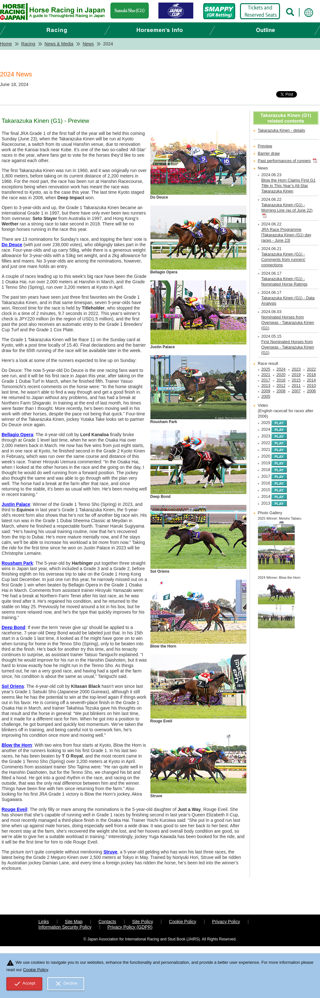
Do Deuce (12, 244)
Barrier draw (269, 153)
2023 (296, 369)
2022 (311, 369)
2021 (265, 375)
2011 (296, 385)
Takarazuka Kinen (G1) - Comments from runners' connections (283, 259)
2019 (296, 375)
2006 (311, 391)
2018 (311, 375)
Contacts (107, 921)
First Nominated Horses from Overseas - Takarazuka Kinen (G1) (287, 347)
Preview (265, 146)
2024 (280, 369)
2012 (280, 385)
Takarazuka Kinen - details (281, 130)
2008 (280, 391)
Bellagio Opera (17, 434)
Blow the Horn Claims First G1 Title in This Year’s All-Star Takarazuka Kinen (288, 185)
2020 (280, 375)
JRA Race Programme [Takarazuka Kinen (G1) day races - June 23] (286, 235)
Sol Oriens (13, 686)
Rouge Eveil (14, 809)
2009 (265, 391)
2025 (265, 369)
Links (43, 921)
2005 (265, 396)
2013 (265, 385)
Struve (110, 851)
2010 (311, 385)
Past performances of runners (284, 161)
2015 (296, 380)
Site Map (74, 921)
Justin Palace (16, 504)
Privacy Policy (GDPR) (130, 927)
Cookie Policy (182, 921)
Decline (65, 983)
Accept (24, 983)
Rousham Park (17, 563)
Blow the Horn (17, 745)
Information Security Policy (65, 927)
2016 (280, 380)
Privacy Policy (226, 921)
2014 (311, 380)
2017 (265, 380)
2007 (296, 391)
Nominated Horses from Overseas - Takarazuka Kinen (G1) (287, 322)
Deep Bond (13, 627)
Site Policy (142, 921)
